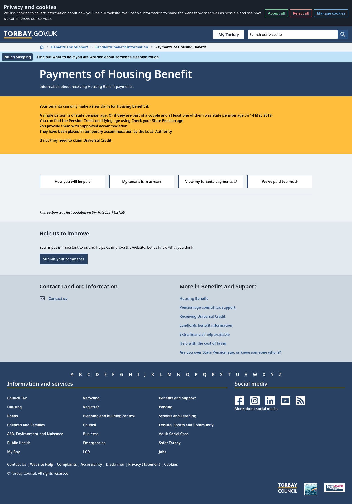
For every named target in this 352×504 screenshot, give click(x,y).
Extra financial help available (205, 334)
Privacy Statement (144, 464)
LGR (86, 451)
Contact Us (16, 464)
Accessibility (91, 464)
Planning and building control (109, 415)
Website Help (41, 464)
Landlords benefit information (121, 47)
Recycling (91, 397)
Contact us (57, 298)
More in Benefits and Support (218, 286)
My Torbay (228, 34)
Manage (331, 13)
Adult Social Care (173, 433)
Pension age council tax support (207, 307)
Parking (165, 406)
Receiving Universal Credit (202, 316)
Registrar (91, 406)
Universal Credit (97, 140)
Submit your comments (63, 258)
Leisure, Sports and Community (186, 424)
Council (89, 424)
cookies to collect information (41, 13)
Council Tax (17, 397)
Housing (14, 406)
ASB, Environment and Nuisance (35, 433)
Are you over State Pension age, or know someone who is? (230, 352)
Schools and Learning (177, 415)
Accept (276, 13)
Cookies (171, 464)
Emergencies (94, 442)
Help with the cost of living (203, 343)
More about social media (256, 408)
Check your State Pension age (157, 120)
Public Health (18, 442)
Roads (12, 415)
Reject (301, 13)
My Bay (13, 451)
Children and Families (26, 424)
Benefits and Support (69, 47)
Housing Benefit (194, 298)
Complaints (67, 464)
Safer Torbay (170, 442)
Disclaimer (115, 464)
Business (91, 433)
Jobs (162, 451)
